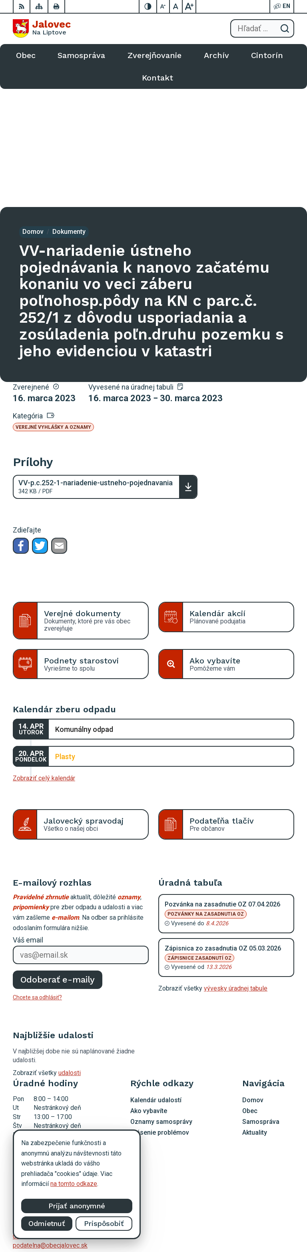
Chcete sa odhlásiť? (37, 879)
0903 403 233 (32, 1118)
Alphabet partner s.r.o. (264, 1210)
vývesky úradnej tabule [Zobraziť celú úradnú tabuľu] (235, 870)
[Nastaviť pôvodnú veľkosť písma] (176, 6)
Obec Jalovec (275, 1220)
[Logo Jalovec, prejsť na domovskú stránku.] (42, 28)
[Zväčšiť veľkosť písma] (189, 6)
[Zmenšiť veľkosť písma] (163, 6)
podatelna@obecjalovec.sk (50, 1127)
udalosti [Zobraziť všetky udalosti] (69, 955)
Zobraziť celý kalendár (44, 660)
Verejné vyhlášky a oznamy (53, 309)
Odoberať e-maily (57, 861)
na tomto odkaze (73, 1184)
